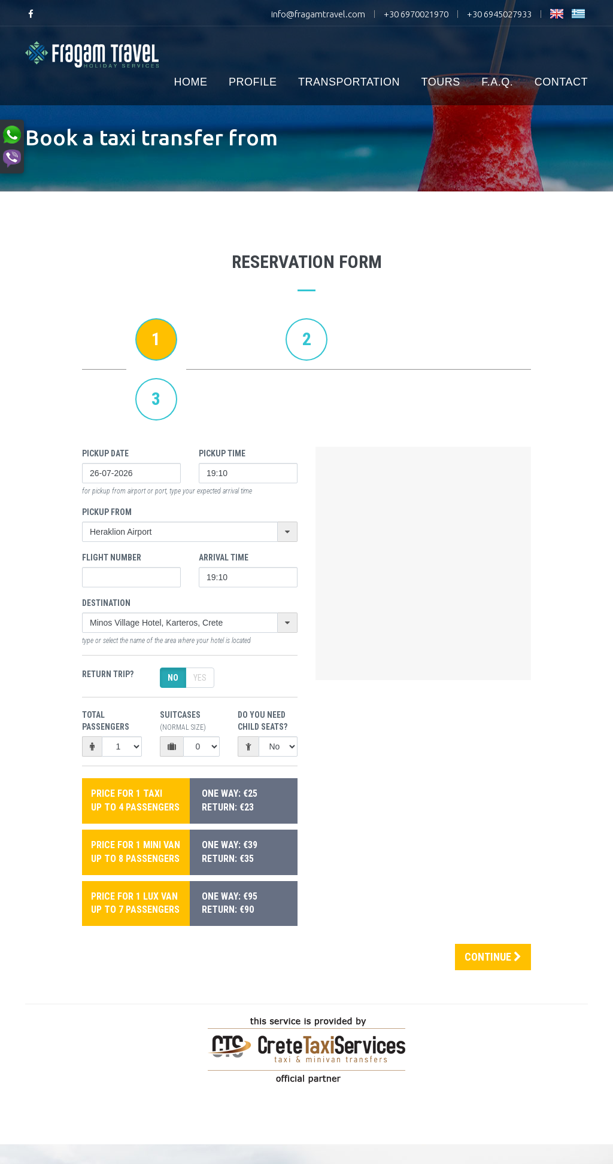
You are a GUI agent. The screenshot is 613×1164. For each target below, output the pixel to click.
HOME (191, 82)
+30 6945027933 (499, 14)
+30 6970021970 (416, 14)
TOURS (440, 82)
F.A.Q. (497, 82)
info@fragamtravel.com (318, 14)
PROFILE (253, 82)
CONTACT (561, 82)
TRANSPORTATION (349, 82)
